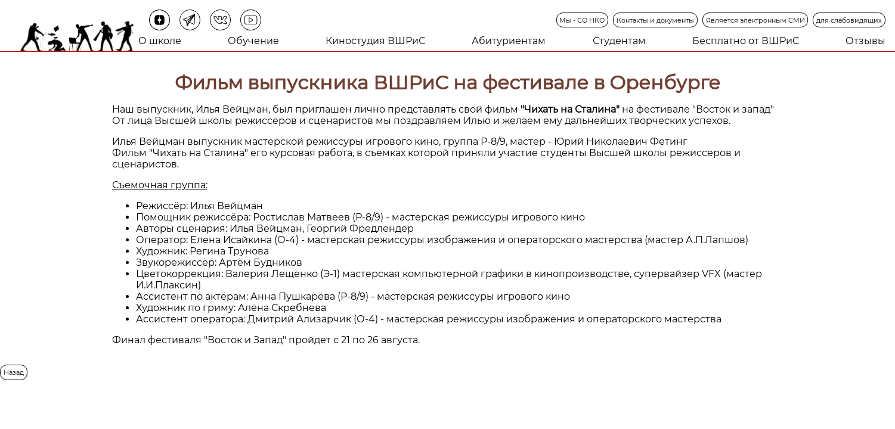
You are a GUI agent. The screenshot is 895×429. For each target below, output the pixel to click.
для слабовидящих (849, 20)
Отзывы (865, 40)
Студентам (619, 40)
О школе (159, 40)
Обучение (253, 40)
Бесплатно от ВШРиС (745, 40)
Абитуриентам (509, 40)
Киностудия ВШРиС (375, 40)
